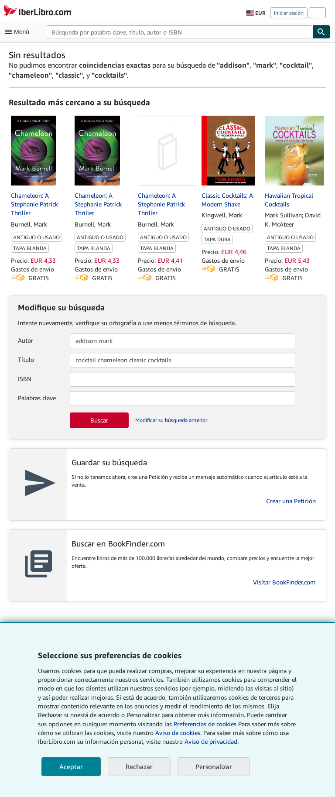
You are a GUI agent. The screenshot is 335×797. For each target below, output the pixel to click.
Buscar (99, 420)
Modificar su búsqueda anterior (171, 420)
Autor (25, 340)
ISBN (24, 378)
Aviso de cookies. (178, 732)
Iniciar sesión (289, 13)
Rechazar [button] (139, 766)
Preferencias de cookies (205, 724)
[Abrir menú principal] (19, 31)
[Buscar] (321, 31)
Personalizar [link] (213, 766)
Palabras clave (37, 398)
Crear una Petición (291, 501)
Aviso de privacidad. (212, 741)
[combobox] (179, 31)
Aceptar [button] (71, 766)
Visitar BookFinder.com (284, 582)
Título (26, 359)
